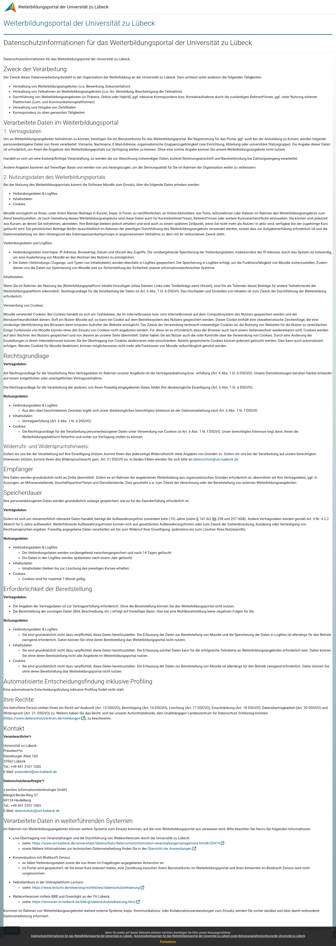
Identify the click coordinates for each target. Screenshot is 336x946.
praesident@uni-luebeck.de (36, 772)
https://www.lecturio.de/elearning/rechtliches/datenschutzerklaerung (86, 888)
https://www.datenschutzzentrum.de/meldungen (42, 718)
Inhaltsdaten (22, 563)
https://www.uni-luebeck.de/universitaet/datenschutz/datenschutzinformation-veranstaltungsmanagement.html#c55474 (126, 843)
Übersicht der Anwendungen (170, 849)
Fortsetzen (168, 942)
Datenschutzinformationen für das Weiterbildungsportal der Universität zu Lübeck (82, 936)
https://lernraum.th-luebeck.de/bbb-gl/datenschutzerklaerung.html (83, 902)
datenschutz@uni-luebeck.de (215, 459)
